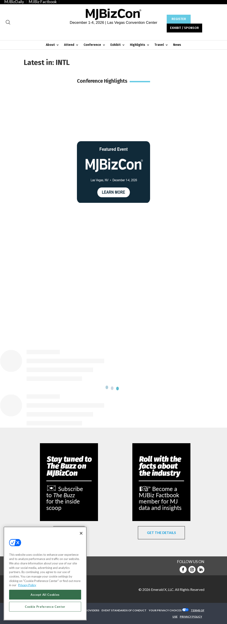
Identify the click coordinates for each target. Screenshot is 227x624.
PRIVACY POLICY (191, 616)
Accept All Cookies (45, 594)
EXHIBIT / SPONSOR (184, 28)
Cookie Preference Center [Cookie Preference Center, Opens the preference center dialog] (45, 606)
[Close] (81, 533)
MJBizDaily (14, 1)
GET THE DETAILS (161, 533)
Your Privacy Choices (165, 610)
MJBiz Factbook (43, 1)
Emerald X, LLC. (162, 589)
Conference (92, 45)
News (177, 45)
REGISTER (179, 19)
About (50, 45)
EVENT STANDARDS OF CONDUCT (124, 610)
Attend (69, 45)
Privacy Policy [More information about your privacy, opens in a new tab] (27, 585)
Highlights (137, 45)
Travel (159, 45)
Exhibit (115, 45)
